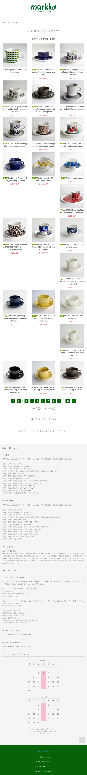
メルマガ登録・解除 (43, 721)
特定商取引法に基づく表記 (43, 707)
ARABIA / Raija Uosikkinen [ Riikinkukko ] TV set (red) (15, 214)
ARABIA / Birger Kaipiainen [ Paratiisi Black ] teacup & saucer (15, 109)
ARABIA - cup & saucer (72, 178)
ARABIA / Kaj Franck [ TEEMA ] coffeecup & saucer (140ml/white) (43, 251)
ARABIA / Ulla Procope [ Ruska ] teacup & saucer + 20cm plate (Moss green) (43, 109)
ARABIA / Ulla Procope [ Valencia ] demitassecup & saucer (43, 72)
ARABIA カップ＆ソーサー (10, 22)
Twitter (43, 754)
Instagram (43, 750)
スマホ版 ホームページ (43, 735)
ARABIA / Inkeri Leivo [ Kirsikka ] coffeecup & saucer (72, 145)
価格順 (45, 39)
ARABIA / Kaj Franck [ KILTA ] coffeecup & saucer (15, 179)
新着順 (52, 39)
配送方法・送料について (43, 702)
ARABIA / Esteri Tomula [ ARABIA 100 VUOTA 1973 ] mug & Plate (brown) (43, 215)
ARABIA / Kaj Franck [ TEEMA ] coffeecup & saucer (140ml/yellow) (15, 288)
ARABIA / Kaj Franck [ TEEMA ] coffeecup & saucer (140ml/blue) (72, 251)
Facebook (43, 745)
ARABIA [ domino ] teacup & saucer (43, 287)
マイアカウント (43, 717)
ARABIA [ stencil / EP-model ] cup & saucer (43, 179)
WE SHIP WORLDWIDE (43, 726)
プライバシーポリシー (43, 712)
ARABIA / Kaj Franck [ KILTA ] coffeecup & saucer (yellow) (43, 324)
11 (68, 337)
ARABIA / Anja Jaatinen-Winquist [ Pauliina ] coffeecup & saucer (72, 215)
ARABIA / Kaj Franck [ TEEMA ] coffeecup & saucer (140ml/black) (15, 325)
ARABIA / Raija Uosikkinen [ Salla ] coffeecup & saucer (72, 109)
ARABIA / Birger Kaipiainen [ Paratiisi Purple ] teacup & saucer (72, 72)
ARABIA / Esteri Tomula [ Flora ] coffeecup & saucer (15, 145)
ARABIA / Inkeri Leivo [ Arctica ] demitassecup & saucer (72, 288)
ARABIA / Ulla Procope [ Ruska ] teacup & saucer (72, 324)
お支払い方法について (43, 698)
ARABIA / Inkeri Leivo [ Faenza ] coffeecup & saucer (43, 145)
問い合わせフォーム (43, 693)
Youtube (44, 759)
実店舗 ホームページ (43, 731)
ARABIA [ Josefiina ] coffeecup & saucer (15, 250)
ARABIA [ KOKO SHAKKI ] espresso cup (15, 71)
